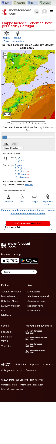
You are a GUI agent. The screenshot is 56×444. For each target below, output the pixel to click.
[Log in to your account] (44, 11)
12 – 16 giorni (21, 219)
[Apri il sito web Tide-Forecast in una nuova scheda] (32, 3)
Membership (33, 333)
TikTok (5, 383)
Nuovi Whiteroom (10, 347)
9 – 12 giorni (20, 216)
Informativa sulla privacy (31, 426)
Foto (3, 352)
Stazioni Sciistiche (11, 333)
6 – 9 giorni (20, 213)
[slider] (4, 179)
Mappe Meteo (8, 338)
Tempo (34, 243)
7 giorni (20, 202)
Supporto (34, 406)
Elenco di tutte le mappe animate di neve (22, 252)
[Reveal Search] (36, 11)
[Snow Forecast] (16, 12)
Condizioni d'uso (9, 426)
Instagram (6, 378)
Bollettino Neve (9, 342)
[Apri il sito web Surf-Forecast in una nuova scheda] (6, 3)
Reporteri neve (35, 347)
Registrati (29, 226)
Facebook (6, 373)
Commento (31, 412)
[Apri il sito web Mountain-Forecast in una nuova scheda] (19, 3)
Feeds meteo (34, 352)
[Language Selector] (19, 313)
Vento (21, 243)
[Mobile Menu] (51, 11)
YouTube (6, 387)
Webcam (8, 243)
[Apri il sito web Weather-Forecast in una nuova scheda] (45, 3)
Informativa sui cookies (12, 430)
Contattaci (48, 406)
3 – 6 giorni (20, 210)
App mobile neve (36, 342)
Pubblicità (20, 406)
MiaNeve (6, 357)
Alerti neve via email (38, 338)
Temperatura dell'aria (47, 244)
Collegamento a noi (11, 412)
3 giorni (19, 199)
